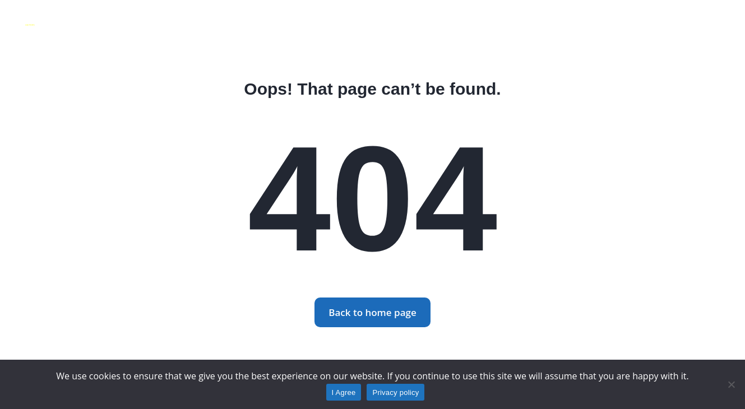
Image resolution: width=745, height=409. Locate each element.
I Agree (344, 392)
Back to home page (372, 312)
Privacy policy (395, 392)
